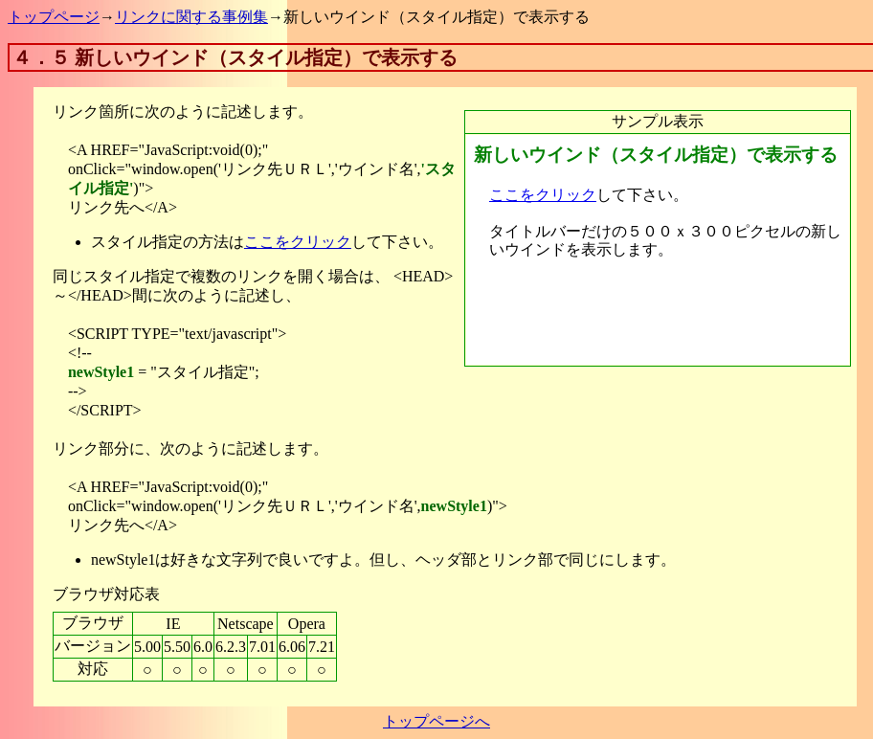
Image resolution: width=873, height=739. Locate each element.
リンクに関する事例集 (191, 17)
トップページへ (436, 721)
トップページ (54, 17)
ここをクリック (297, 242)
